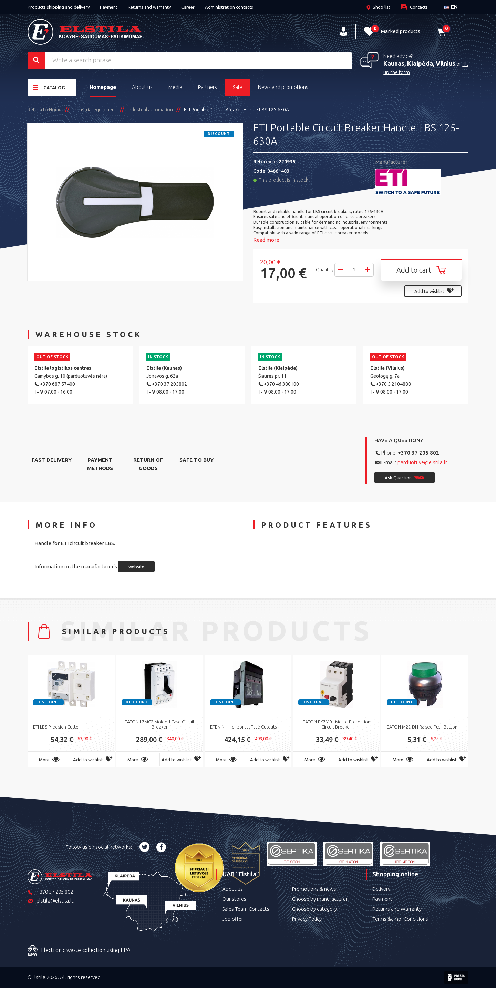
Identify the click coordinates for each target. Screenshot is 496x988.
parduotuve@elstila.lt (422, 462)
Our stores (234, 899)
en (451, 7)
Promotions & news (314, 889)
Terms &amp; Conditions (400, 919)
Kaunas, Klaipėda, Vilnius (419, 63)
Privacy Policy (307, 919)
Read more (266, 240)
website (136, 566)
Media (175, 87)
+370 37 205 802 (418, 453)
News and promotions (283, 87)
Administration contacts (229, 6)
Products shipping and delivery (59, 6)
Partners (207, 87)
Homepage (103, 87)
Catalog (49, 87)
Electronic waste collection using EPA (79, 950)
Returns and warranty (149, 6)
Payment (108, 6)
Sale (237, 87)
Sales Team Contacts (245, 909)
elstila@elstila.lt (51, 901)
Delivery (381, 889)
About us (142, 87)
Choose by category (314, 909)
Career (188, 6)
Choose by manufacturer (320, 899)
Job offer (232, 919)
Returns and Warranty (397, 909)
